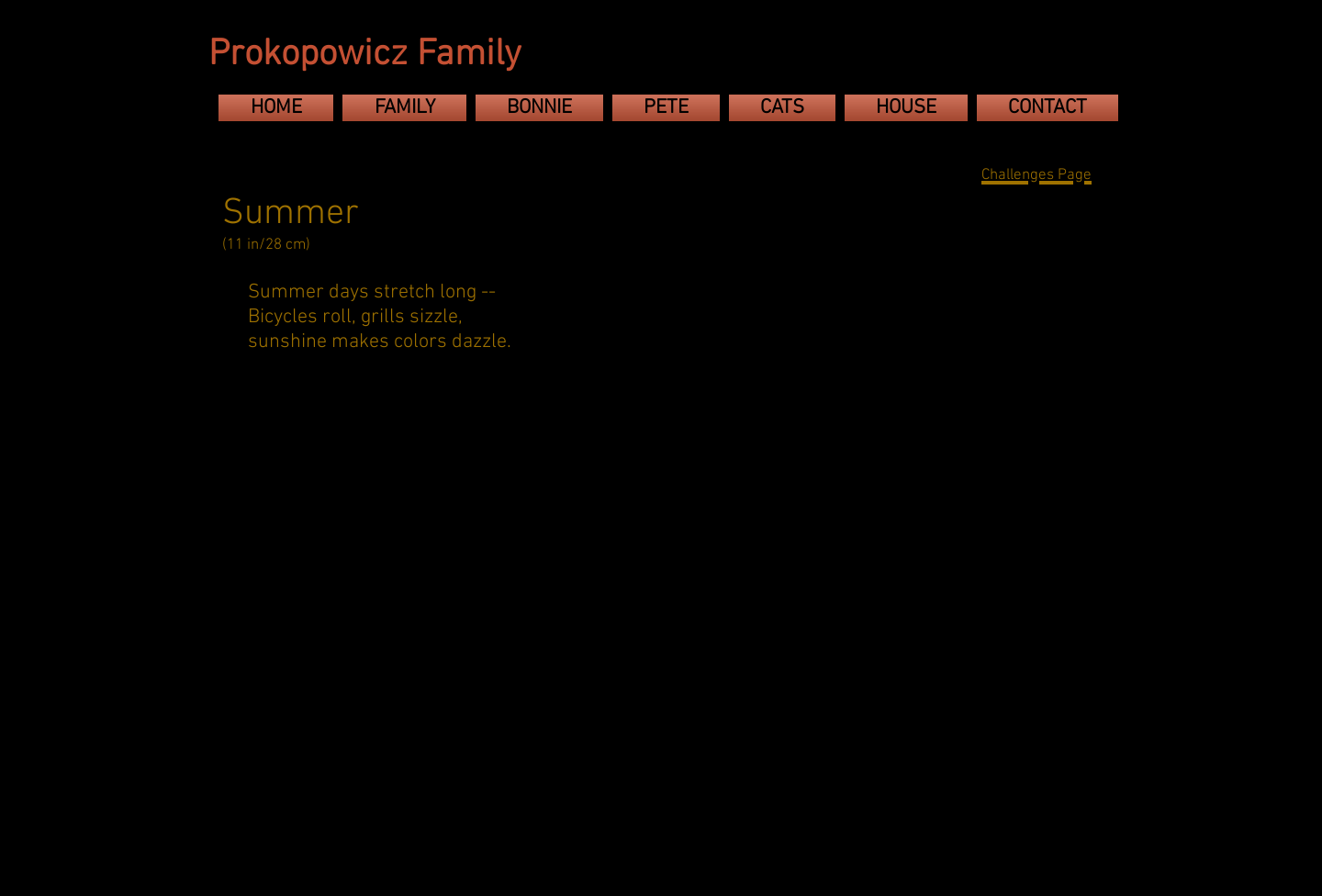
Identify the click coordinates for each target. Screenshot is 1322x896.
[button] (284, 485)
